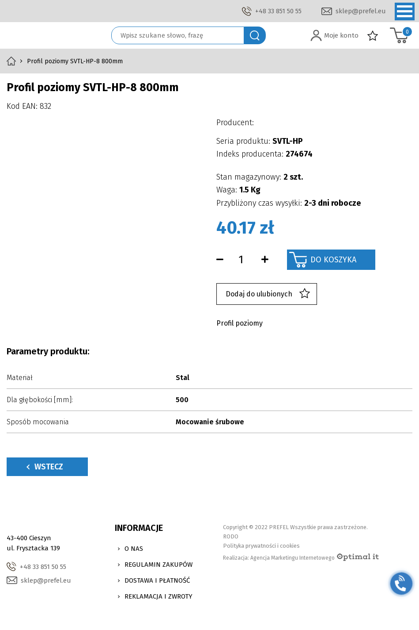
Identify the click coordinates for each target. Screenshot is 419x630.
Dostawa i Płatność (157, 580)
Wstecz (44, 467)
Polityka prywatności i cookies (261, 545)
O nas (134, 549)
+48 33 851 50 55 (278, 11)
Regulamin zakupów (159, 565)
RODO (230, 536)
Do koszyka (333, 260)
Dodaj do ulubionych (268, 294)
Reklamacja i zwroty (159, 596)
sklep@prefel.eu (361, 11)
